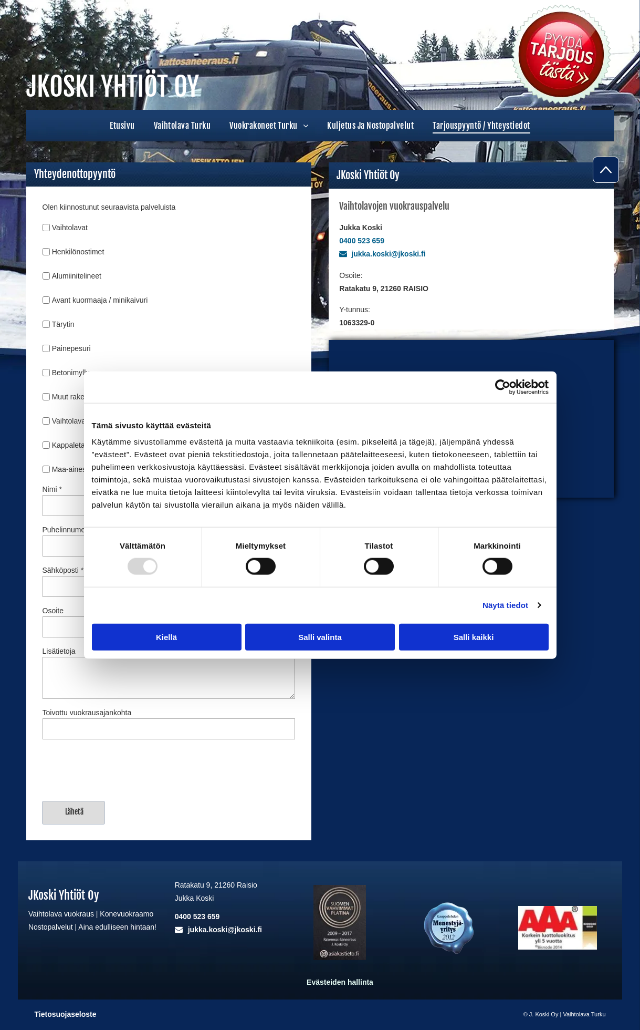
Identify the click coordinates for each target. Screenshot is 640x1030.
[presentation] (122, 769)
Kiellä (166, 636)
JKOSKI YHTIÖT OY (112, 86)
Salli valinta (320, 636)
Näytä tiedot (505, 605)
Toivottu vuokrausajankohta (87, 712)
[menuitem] (122, 125)
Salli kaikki (474, 636)
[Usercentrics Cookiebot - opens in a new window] (503, 387)
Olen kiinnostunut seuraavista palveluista (109, 207)
